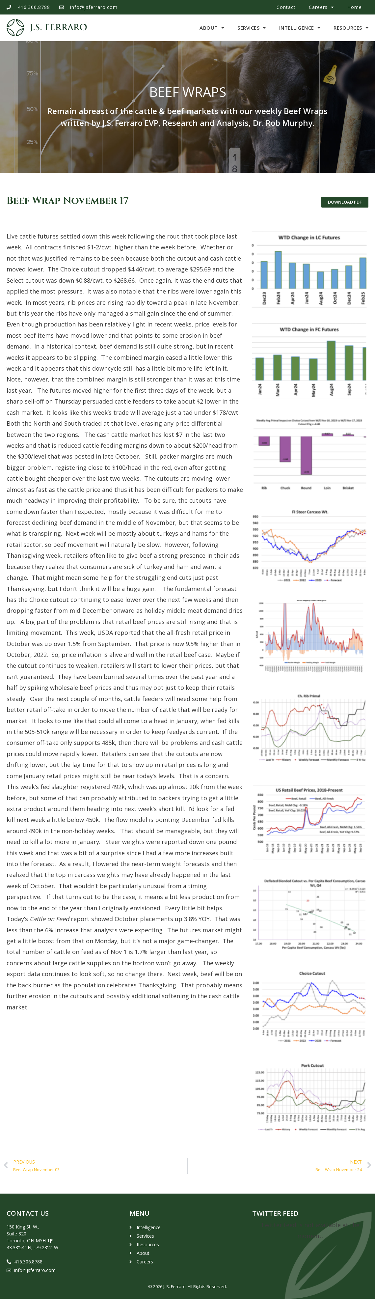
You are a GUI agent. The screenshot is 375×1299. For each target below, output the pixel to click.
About (212, 28)
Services (251, 28)
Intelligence (300, 28)
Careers (321, 7)
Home (354, 7)
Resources (351, 28)
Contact (286, 7)
